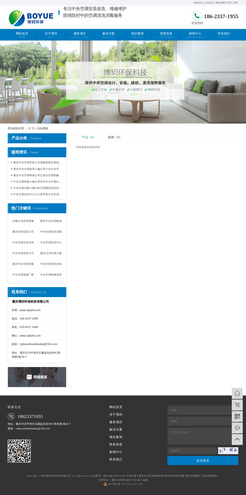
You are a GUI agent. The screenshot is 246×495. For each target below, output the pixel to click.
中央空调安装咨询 (23, 242)
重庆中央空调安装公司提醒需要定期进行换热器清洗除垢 (38, 162)
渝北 (127, 480)
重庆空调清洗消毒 (175, 475)
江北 (133, 480)
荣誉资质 (115, 444)
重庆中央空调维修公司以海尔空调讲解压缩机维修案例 (38, 175)
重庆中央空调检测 (51, 220)
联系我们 (115, 459)
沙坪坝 (121, 480)
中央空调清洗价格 (51, 263)
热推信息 (198, 2)
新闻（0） (115, 137)
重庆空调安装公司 (23, 231)
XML (236, 2)
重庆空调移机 (192, 475)
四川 (139, 480)
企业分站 (209, 2)
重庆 (113, 480)
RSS (229, 2)
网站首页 (115, 407)
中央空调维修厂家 (23, 274)
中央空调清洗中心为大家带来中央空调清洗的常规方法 (38, 194)
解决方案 (115, 429)
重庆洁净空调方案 (51, 253)
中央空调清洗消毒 (51, 231)
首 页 (31, 128)
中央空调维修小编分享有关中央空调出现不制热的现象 (38, 181)
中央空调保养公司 (23, 253)
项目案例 (115, 437)
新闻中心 (115, 452)
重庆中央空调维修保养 (151, 475)
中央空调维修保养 (51, 274)
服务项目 (115, 422)
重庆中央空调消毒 (23, 263)
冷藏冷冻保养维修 (23, 220)
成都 (145, 480)
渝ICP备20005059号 (114, 475)
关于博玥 (115, 414)
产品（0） (89, 137)
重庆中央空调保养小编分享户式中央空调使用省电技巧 (38, 168)
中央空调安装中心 (51, 242)
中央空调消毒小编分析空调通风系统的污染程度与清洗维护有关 (38, 187)
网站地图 (220, 2)
